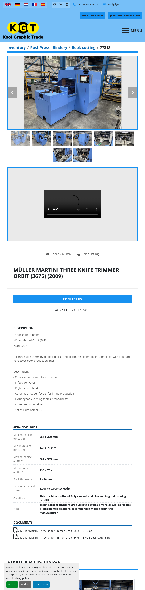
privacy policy (21, 578)
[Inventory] (16, 47)
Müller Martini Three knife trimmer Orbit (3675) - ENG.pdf (53, 531)
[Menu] (125, 30)
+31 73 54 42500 (87, 4)
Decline (25, 584)
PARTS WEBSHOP (92, 15)
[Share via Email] (59, 254)
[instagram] (67, 5)
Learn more (41, 584)
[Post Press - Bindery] (48, 47)
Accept (12, 584)
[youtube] (55, 5)
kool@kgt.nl (114, 4)
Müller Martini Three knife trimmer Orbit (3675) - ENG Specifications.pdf (62, 537)
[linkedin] (61, 5)
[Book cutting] (83, 47)
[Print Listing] (88, 254)
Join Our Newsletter (125, 15)
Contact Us (72, 299)
